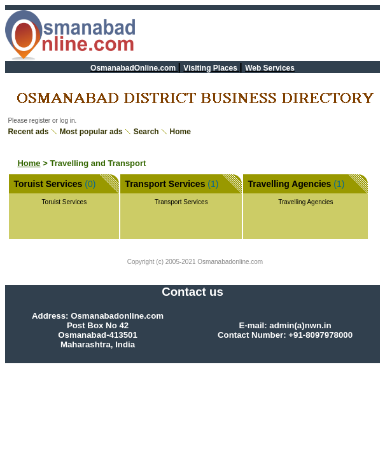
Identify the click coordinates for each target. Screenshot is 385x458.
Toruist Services (47, 184)
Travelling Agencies (289, 184)
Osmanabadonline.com (229, 261)
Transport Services (165, 184)
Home (180, 131)
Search (146, 131)
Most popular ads (90, 131)
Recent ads (28, 131)
